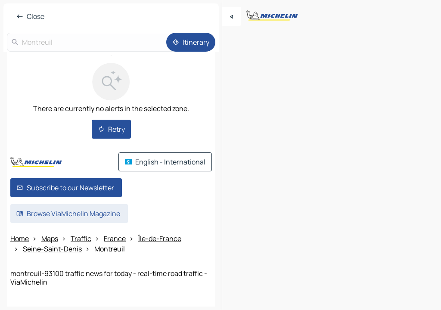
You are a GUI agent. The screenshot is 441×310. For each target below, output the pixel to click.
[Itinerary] (190, 42)
